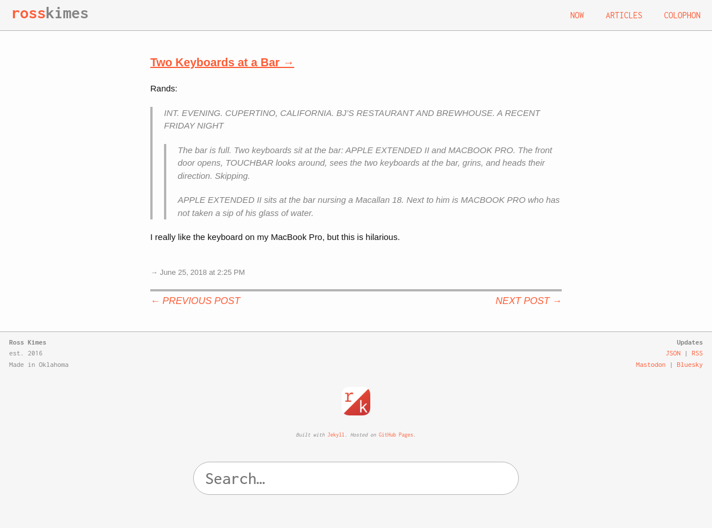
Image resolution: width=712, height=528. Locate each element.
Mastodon (651, 364)
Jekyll (336, 434)
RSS (697, 353)
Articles (624, 15)
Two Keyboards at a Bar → (222, 62)
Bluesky (690, 364)
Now (577, 15)
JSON (673, 353)
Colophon (682, 15)
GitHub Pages (396, 434)
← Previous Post (195, 300)
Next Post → (528, 300)
